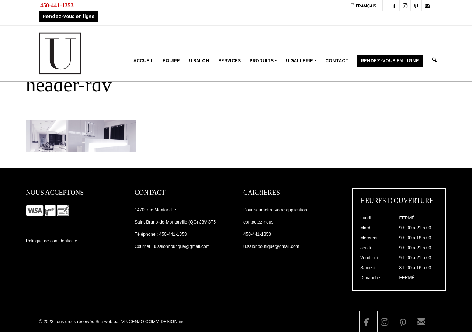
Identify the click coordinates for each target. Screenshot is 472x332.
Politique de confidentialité (51, 240)
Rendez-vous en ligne (69, 16)
